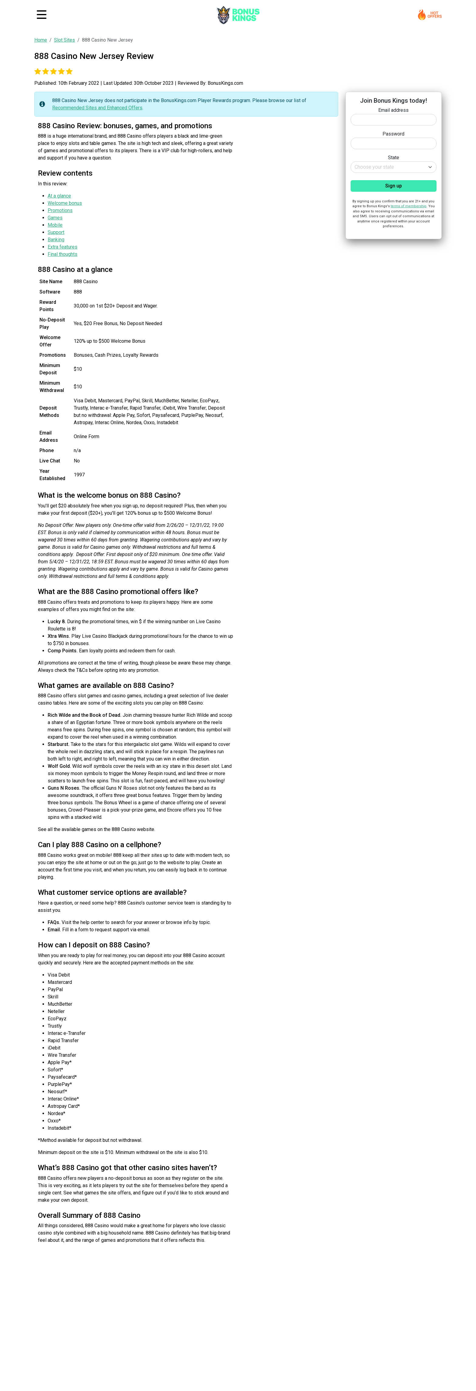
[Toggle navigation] (41, 15)
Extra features (62, 247)
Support (56, 232)
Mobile (55, 225)
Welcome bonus (65, 203)
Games (55, 218)
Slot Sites (64, 40)
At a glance (59, 196)
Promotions (60, 210)
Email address (393, 110)
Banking (56, 239)
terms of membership (409, 206)
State (393, 157)
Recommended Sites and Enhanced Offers (97, 108)
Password (393, 134)
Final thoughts (62, 254)
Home (40, 40)
